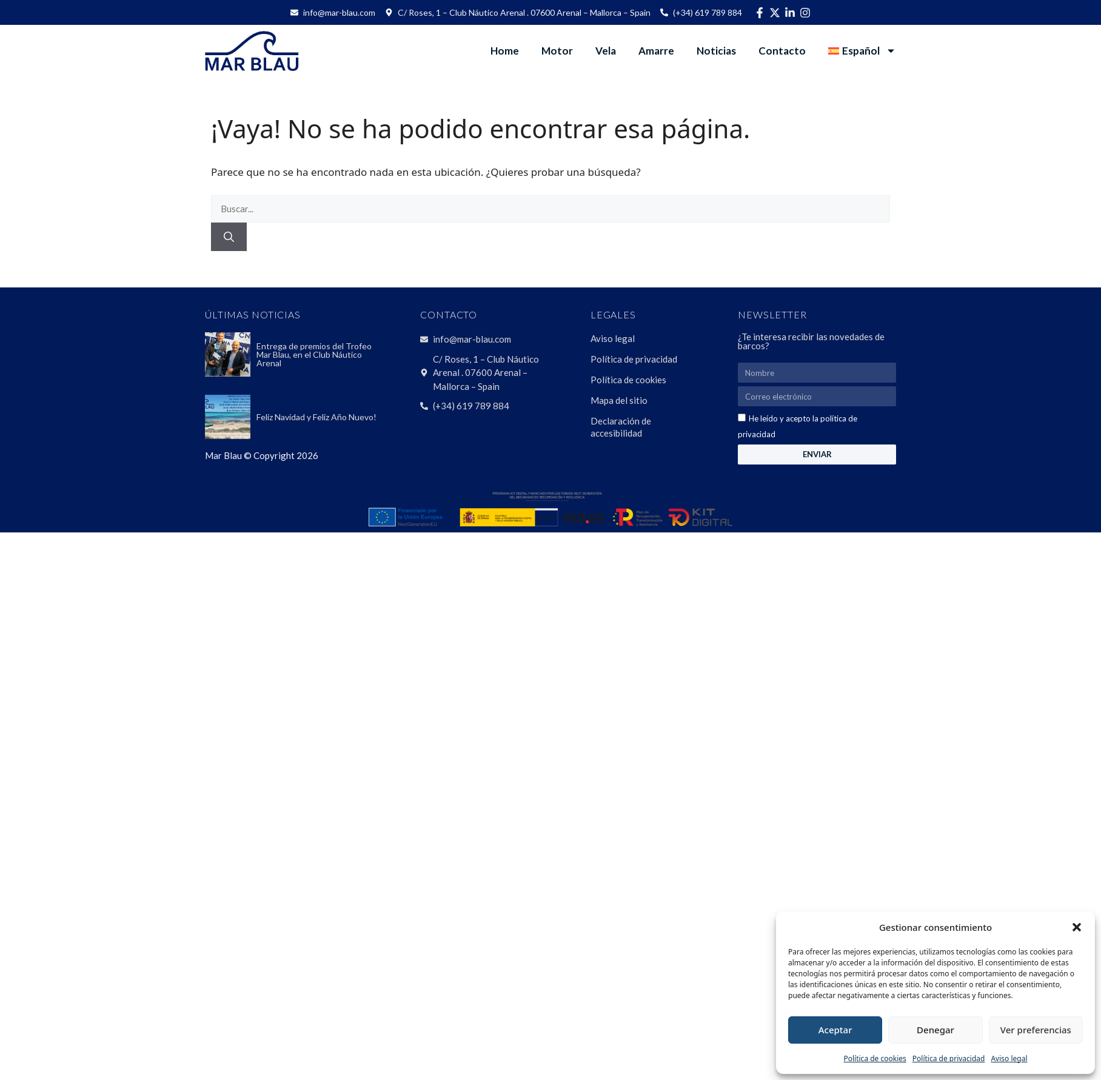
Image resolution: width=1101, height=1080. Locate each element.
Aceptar (835, 1030)
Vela (605, 50)
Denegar (935, 1030)
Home (504, 50)
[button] (1077, 927)
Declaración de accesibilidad (621, 426)
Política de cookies (874, 1058)
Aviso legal (1009, 1058)
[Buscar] (229, 237)
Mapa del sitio (619, 400)
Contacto (782, 50)
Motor (557, 50)
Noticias (716, 50)
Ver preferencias (1035, 1030)
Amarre (656, 50)
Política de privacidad (948, 1058)
